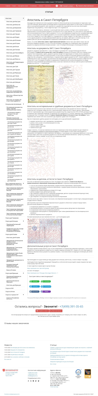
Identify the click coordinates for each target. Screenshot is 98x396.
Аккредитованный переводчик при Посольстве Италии (12, 266)
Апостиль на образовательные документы (12, 86)
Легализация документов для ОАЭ (14, 129)
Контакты (47, 6)
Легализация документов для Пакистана (14, 180)
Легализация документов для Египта (14, 169)
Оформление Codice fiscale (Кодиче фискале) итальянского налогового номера (14, 255)
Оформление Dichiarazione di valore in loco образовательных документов (14, 242)
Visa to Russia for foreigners (17, 352)
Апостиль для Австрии (13, 21)
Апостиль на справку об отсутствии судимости (13, 100)
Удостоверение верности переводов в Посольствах (14, 184)
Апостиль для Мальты (13, 59)
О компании (33, 6)
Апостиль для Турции (13, 70)
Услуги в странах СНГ (12, 295)
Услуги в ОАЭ (9, 288)
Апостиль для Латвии (13, 50)
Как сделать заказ (23, 6)
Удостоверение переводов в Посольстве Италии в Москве (14, 189)
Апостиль (8, 18)
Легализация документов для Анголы (14, 126)
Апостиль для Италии (13, 43)
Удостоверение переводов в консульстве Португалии (14, 209)
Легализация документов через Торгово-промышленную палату (14, 108)
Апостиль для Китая (12, 46)
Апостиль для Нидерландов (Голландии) (15, 62)
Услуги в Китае (10, 291)
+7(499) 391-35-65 (71, 306)
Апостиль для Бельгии (13, 24)
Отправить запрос (42, 311)
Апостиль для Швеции (13, 82)
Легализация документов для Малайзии (14, 172)
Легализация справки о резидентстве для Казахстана (14, 114)
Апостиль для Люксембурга (14, 53)
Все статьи (53, 364)
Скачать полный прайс (12, 372)
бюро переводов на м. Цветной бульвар (38, 268)
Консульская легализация (13, 104)
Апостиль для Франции (13, 73)
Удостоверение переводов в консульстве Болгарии (14, 205)
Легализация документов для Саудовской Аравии (14, 133)
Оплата (41, 6)
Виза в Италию (11, 270)
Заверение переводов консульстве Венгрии (62, 361)
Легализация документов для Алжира (14, 144)
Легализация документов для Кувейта (14, 158)
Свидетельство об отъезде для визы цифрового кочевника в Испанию (14, 230)
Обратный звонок (55, 311)
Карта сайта (9, 375)
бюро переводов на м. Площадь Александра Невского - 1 (42, 273)
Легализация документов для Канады (14, 140)
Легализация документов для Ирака (14, 176)
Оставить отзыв (10, 374)
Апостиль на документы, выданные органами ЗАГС (14, 91)
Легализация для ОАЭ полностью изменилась (22, 347)
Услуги (14, 6)
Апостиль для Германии (13, 31)
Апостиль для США (12, 66)
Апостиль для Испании (13, 40)
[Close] (96, 2)
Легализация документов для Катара (14, 165)
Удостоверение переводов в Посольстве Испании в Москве (14, 195)
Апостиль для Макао (12, 56)
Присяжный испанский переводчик (13, 224)
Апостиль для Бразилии (13, 28)
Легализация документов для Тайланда (14, 147)
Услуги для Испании (12, 221)
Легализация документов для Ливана (14, 162)
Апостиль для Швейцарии (14, 79)
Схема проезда (54, 386)
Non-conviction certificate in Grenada (19, 357)
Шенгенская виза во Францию (12, 281)
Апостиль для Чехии (12, 76)
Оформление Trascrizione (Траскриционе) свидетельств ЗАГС (14, 249)
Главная (8, 6)
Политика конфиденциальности (11, 394)
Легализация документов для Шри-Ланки (14, 122)
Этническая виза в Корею (57, 359)
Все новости (7, 359)
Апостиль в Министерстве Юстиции (14, 95)
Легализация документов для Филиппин (14, 151)
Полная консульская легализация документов (14, 118)
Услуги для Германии (12, 218)
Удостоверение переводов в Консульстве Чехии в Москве (14, 200)
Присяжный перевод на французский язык (13, 277)
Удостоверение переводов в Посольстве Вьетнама (14, 214)
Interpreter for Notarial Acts (17, 350)
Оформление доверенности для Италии (15, 260)
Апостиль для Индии (12, 37)
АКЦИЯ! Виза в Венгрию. (16, 354)
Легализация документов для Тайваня (14, 136)
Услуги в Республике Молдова (12, 298)
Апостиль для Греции (13, 34)
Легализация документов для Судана (14, 154)
